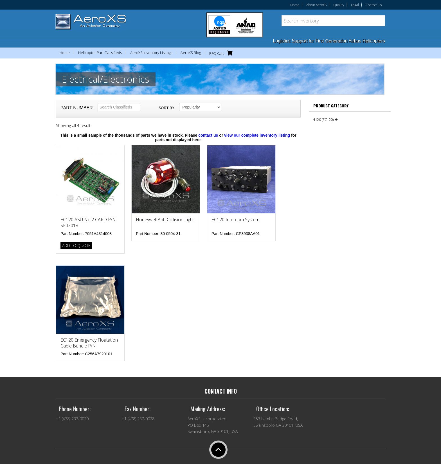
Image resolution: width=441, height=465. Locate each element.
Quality (338, 5)
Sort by (167, 108)
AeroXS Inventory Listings (151, 52)
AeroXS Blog (191, 52)
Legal (355, 5)
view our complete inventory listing (257, 135)
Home (295, 5)
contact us (208, 135)
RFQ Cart (222, 53)
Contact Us (374, 5)
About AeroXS (316, 5)
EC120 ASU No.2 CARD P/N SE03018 (88, 222)
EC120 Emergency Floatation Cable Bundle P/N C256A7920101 (89, 346)
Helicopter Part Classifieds (100, 52)
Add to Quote (76, 245)
